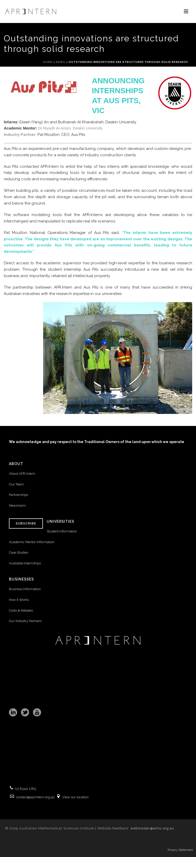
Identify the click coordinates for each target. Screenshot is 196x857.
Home (47, 62)
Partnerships (18, 495)
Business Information (25, 589)
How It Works (19, 600)
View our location (75, 797)
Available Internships (25, 563)
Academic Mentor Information (31, 542)
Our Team (16, 484)
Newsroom (17, 505)
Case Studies (18, 552)
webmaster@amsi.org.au (152, 828)
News (60, 62)
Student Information (62, 531)
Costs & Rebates (21, 610)
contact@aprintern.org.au (35, 797)
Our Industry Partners (25, 621)
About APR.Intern (22, 473)
